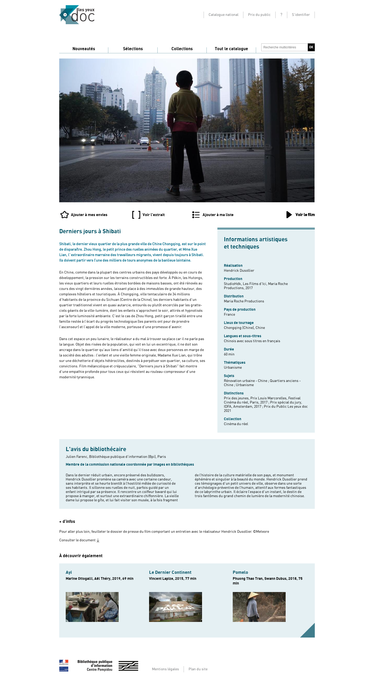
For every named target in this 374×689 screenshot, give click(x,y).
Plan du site (198, 669)
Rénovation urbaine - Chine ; (247, 381)
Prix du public (259, 15)
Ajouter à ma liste (218, 215)
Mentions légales (165, 669)
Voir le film (305, 215)
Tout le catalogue (231, 49)
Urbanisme (233, 367)
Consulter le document (77, 540)
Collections (182, 49)
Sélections (133, 49)
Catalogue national (223, 15)
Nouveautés (83, 49)
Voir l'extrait (154, 215)
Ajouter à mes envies (89, 215)
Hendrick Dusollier (239, 270)
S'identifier (301, 15)
